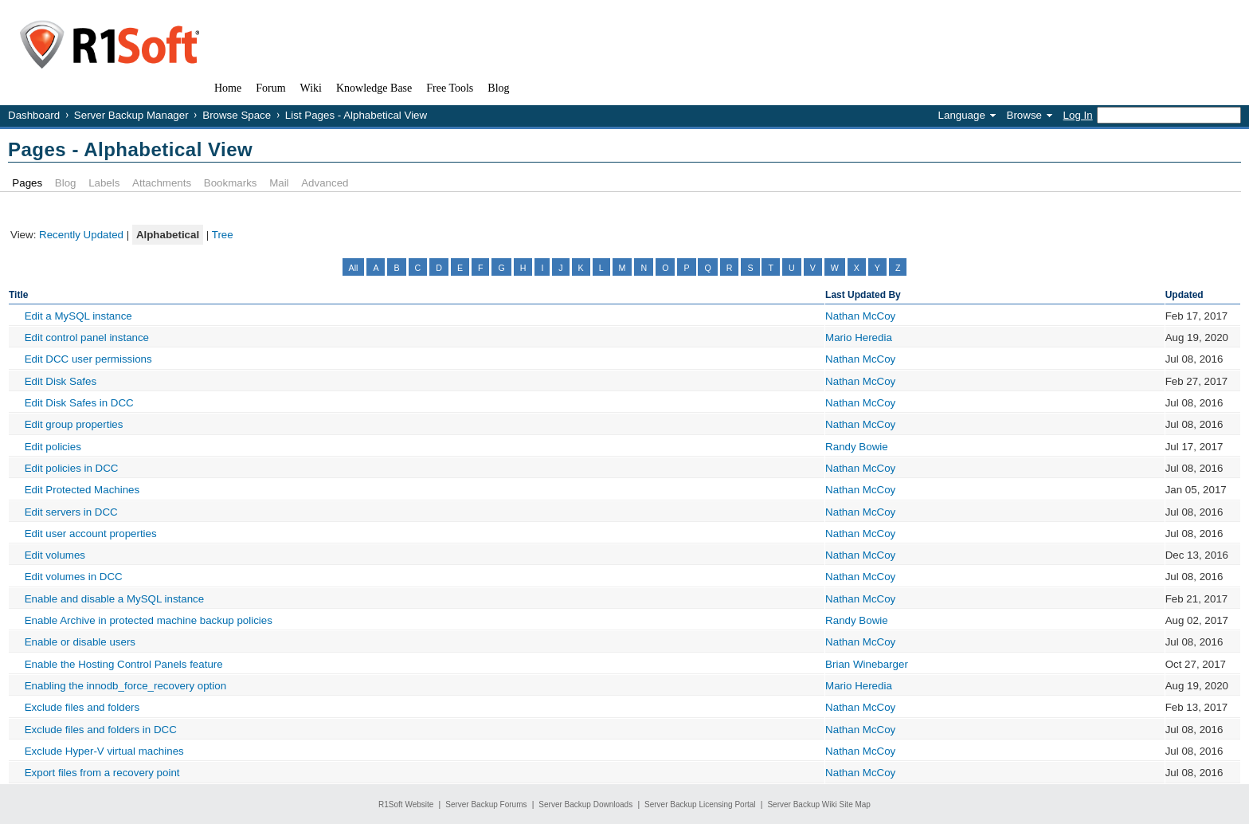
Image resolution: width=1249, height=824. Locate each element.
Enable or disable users (80, 642)
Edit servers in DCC (71, 512)
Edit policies (53, 447)
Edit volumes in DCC (74, 577)
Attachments (161, 183)
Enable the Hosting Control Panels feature (124, 664)
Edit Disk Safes (60, 381)
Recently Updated (81, 235)
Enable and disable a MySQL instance (115, 599)
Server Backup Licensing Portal (700, 804)
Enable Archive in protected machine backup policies (148, 620)
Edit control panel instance (87, 337)
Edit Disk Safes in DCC (79, 403)
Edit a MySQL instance (78, 316)
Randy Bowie (856, 447)
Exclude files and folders (82, 707)
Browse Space (236, 115)
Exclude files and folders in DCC (101, 730)
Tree (222, 235)
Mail (278, 183)
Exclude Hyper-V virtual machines (104, 751)
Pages (27, 183)
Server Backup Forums (486, 804)
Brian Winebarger (866, 664)
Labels (103, 183)
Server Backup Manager (131, 115)
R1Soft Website (405, 804)
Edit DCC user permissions (88, 359)
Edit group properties (74, 424)
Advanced (324, 183)
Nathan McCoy (860, 316)
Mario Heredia (858, 337)
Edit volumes (55, 555)
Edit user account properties (91, 534)
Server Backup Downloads (585, 804)
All (353, 268)
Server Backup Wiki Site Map (819, 804)
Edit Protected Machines (82, 490)
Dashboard (34, 115)
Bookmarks (230, 183)
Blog (65, 183)
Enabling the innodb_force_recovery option (125, 686)
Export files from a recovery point (102, 773)
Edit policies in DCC (72, 468)
